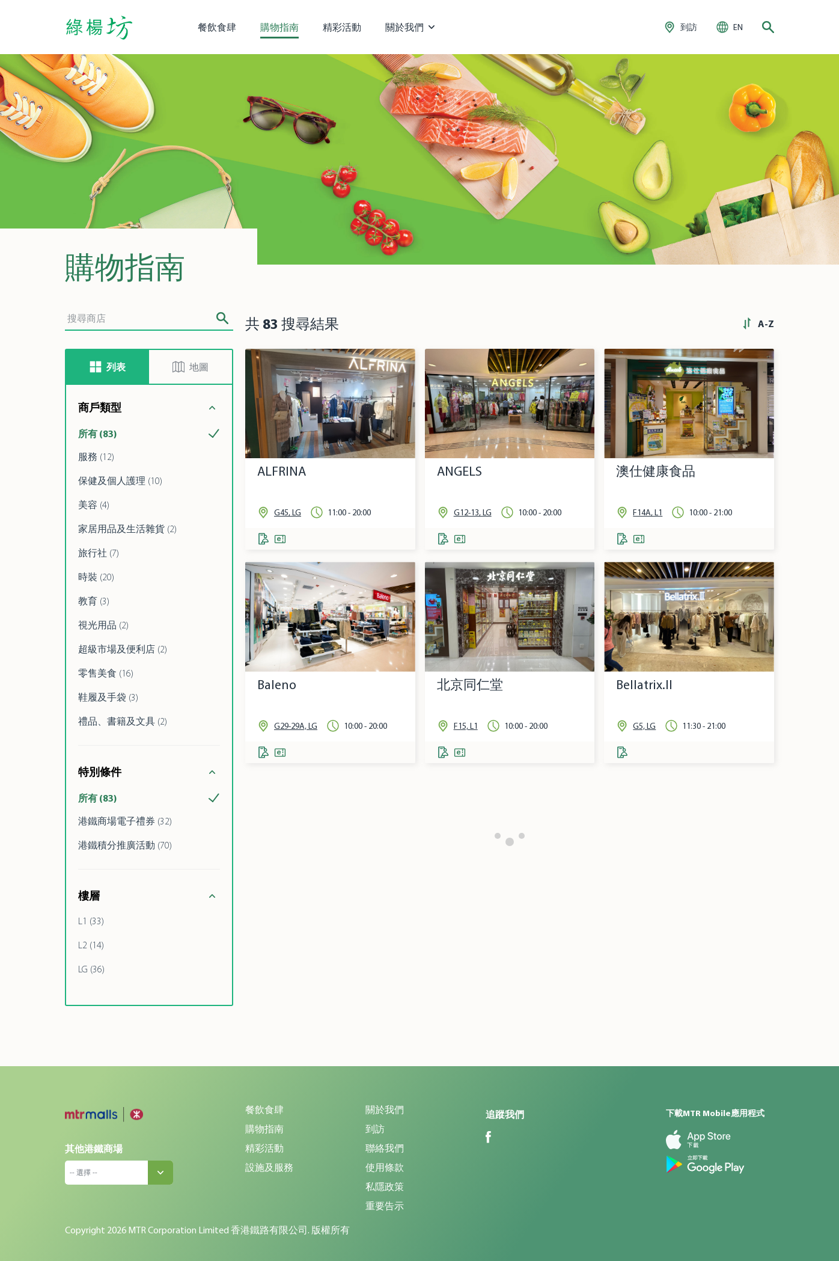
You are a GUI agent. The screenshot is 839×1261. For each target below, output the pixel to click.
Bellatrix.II (644, 685)
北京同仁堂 (470, 685)
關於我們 (384, 1109)
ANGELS (459, 471)
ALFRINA (281, 471)
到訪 (375, 1129)
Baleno (276, 685)
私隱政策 (384, 1186)
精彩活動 (342, 27)
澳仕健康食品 (655, 471)
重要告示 (384, 1206)
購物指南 (279, 27)
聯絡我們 (384, 1148)
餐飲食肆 (217, 27)
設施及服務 (269, 1167)
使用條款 (384, 1167)
